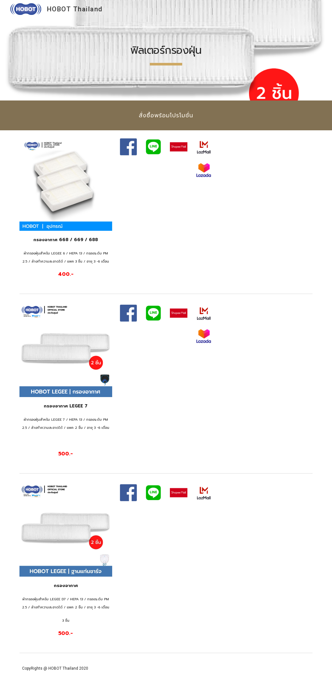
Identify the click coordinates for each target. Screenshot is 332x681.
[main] (165, 50)
